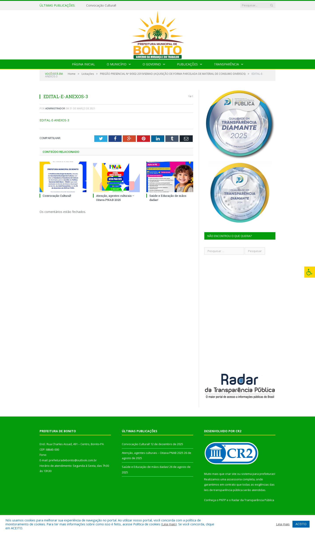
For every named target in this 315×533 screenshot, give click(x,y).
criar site (230, 474)
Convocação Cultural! (101, 5)
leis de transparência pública (223, 490)
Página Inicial (83, 64)
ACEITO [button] (301, 524)
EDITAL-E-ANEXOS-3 (54, 120)
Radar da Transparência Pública (252, 500)
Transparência (226, 64)
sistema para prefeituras (258, 474)
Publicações (187, 64)
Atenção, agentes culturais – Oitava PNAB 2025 (115, 198)
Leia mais (169, 524)
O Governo (152, 64)
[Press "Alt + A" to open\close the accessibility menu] (309, 272)
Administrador (55, 108)
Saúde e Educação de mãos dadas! (145, 467)
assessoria (234, 479)
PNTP (222, 500)
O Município (116, 64)
